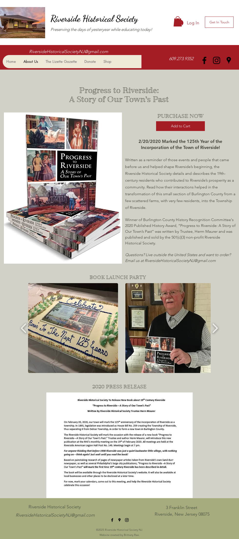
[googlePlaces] (229, 60)
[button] (177, 21)
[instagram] (216, 60)
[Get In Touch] (219, 22)
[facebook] (204, 60)
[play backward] (23, 328)
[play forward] (214, 328)
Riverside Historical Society (95, 18)
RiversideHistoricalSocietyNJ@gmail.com (68, 51)
